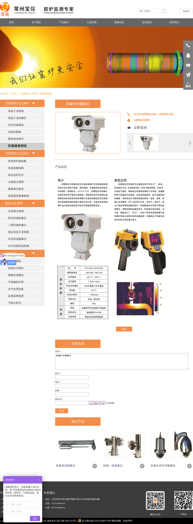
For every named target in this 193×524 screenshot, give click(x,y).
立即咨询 (140, 127)
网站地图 (116, 521)
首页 (5, 93)
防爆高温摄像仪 (65, 465)
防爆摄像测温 (46, 93)
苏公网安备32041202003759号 (94, 521)
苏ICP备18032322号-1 (67, 521)
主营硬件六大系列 (29, 93)
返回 (124, 329)
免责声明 (127, 521)
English (186, 11)
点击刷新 (110, 403)
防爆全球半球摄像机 (163, 465)
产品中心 (14, 93)
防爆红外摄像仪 (121, 361)
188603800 (142, 120)
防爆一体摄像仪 (113, 465)
